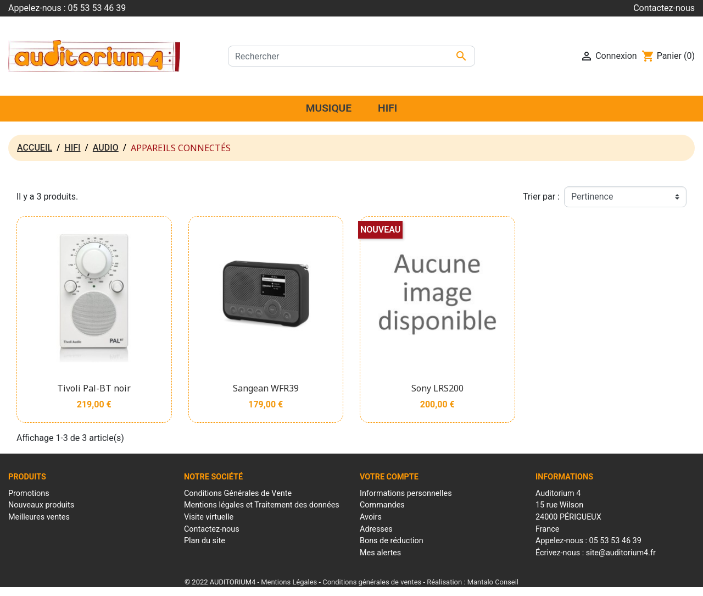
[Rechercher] (351, 56)
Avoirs (371, 517)
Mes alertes (380, 553)
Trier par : (541, 196)
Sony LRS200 (437, 388)
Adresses (376, 529)
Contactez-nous (664, 8)
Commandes (382, 505)
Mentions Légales (289, 582)
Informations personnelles (406, 493)
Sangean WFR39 (266, 388)
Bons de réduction (391, 540)
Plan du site (204, 540)
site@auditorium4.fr (621, 553)
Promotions (28, 493)
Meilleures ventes (39, 517)
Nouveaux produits (41, 505)
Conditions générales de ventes (371, 582)
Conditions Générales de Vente (238, 493)
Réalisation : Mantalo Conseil (472, 582)
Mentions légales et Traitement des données (261, 505)
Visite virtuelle (208, 517)
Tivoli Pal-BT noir (94, 388)
